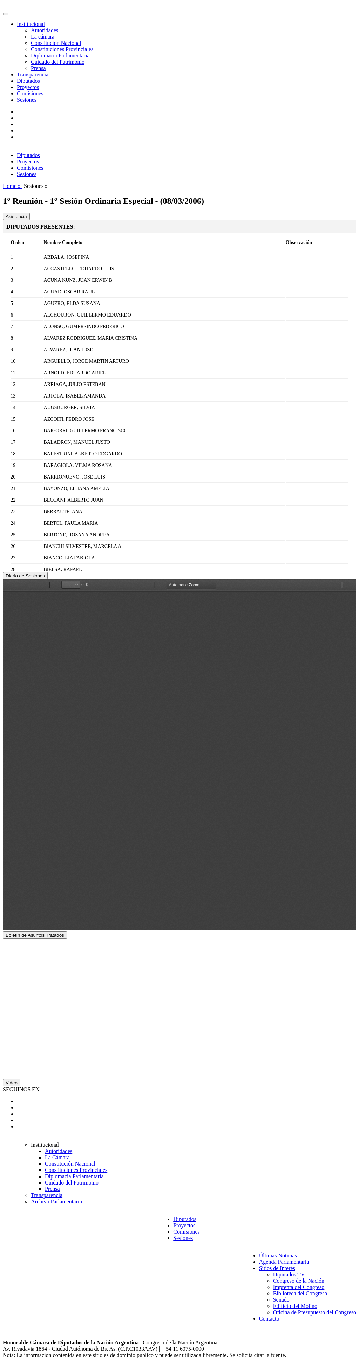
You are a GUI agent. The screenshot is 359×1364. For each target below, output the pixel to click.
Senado (281, 1300)
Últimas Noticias (278, 1255)
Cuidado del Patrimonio (57, 62)
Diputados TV (289, 1274)
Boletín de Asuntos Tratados (35, 935)
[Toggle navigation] (5, 14)
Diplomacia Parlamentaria (60, 56)
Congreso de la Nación (298, 1281)
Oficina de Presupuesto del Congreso (314, 1312)
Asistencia (16, 216)
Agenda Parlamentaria (284, 1262)
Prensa (38, 68)
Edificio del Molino (295, 1306)
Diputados (28, 81)
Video (12, 1082)
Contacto (269, 1319)
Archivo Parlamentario (56, 1201)
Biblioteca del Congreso (300, 1293)
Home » (12, 186)
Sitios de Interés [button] (277, 1268)
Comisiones (30, 93)
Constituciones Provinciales (62, 49)
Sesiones (26, 100)
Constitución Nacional (56, 43)
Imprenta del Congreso (299, 1287)
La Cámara (57, 1157)
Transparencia (32, 74)
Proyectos (28, 87)
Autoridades (44, 30)
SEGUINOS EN (21, 1089)
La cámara (42, 37)
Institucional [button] (31, 24)
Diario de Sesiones (25, 575)
